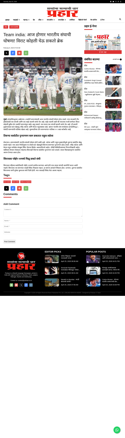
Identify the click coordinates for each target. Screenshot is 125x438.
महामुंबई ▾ (16, 52)
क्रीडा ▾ (40, 52)
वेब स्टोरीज (93, 52)
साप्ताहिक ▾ (62, 52)
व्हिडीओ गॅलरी (82, 52)
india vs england (26, 324)
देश (34, 52)
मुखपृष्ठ (7, 52)
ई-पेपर (102, 52)
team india (15, 324)
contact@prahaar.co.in (25, 422)
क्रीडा (6, 59)
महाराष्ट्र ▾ (26, 52)
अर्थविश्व (72, 52)
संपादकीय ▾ (50, 52)
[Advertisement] (62, 21)
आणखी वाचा (117, 92)
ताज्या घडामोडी (14, 59)
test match (7, 324)
